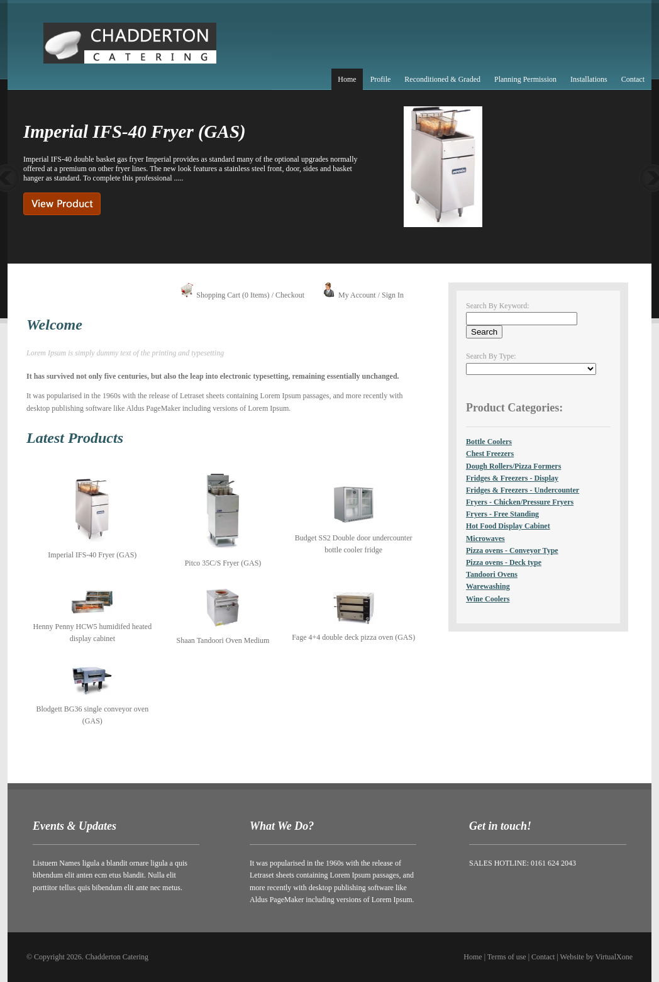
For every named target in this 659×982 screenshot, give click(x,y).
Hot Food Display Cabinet (508, 526)
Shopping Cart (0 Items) (232, 295)
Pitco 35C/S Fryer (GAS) (223, 563)
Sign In (393, 295)
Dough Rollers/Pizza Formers (513, 466)
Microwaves (485, 538)
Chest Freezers (490, 453)
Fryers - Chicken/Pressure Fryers (519, 502)
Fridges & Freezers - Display (512, 478)
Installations (588, 79)
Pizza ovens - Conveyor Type (512, 550)
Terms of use (506, 956)
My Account (357, 295)
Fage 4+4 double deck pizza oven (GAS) (353, 637)
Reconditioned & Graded (442, 79)
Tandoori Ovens (492, 574)
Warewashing (488, 586)
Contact (633, 79)
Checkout (289, 295)
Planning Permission (525, 79)
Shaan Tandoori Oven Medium (223, 640)
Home (347, 79)
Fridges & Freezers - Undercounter (522, 490)
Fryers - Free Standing (502, 514)
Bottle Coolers (489, 441)
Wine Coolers (487, 598)
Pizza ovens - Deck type (503, 562)
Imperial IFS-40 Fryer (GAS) (92, 554)
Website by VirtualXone (596, 956)
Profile (380, 79)
